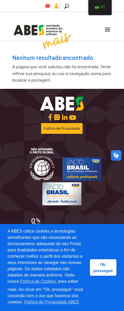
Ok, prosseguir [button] (103, 267)
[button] (107, 33)
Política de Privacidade (62, 128)
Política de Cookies (38, 281)
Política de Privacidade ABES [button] (51, 302)
